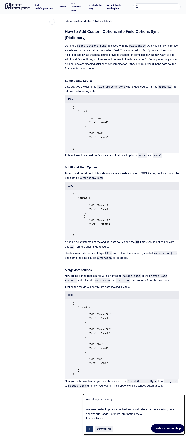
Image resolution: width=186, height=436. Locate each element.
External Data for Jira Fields (78, 21)
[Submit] (137, 6)
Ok (89, 429)
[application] (168, 429)
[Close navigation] (52, 22)
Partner (62, 6)
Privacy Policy (94, 418)
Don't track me (104, 429)
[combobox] (156, 7)
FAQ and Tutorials (103, 21)
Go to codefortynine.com (44, 7)
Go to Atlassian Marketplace (114, 7)
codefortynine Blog (95, 7)
